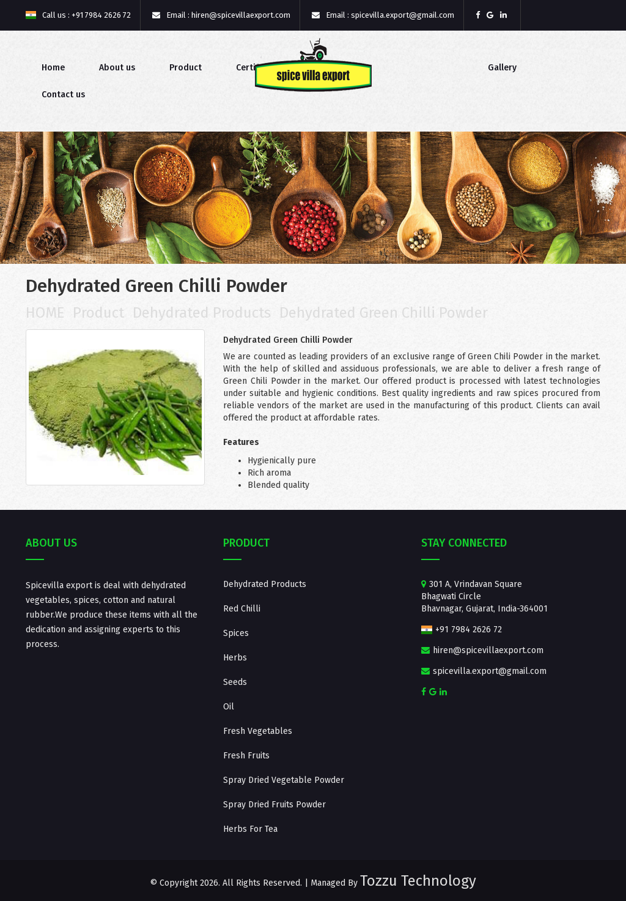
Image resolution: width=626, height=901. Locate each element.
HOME (45, 312)
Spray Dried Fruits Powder (274, 804)
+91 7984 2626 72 (462, 629)
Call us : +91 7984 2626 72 (78, 15)
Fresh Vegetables (257, 731)
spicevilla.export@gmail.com (484, 671)
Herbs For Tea (250, 829)
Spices (236, 633)
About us (117, 67)
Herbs (235, 657)
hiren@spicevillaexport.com (482, 650)
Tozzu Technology (418, 880)
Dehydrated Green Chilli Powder (383, 312)
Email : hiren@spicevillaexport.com (221, 15)
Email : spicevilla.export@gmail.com (383, 15)
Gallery (502, 67)
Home (53, 67)
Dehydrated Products (202, 312)
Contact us (63, 94)
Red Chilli (241, 609)
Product (185, 67)
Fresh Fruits (246, 755)
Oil (228, 706)
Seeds (235, 682)
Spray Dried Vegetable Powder (283, 780)
